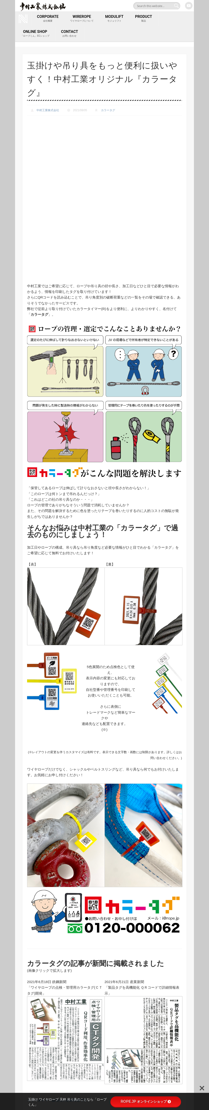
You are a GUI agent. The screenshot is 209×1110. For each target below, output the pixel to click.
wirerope (82, 18)
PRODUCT (143, 18)
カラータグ (108, 108)
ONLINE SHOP (35, 32)
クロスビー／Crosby (95, 1058)
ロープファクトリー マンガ (100, 1086)
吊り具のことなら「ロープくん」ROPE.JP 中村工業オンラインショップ (104, 1072)
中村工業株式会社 (47, 108)
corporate (48, 18)
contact (69, 32)
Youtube (189, 5)
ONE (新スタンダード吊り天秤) (103, 1049)
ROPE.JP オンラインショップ (146, 1101)
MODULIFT (114, 18)
